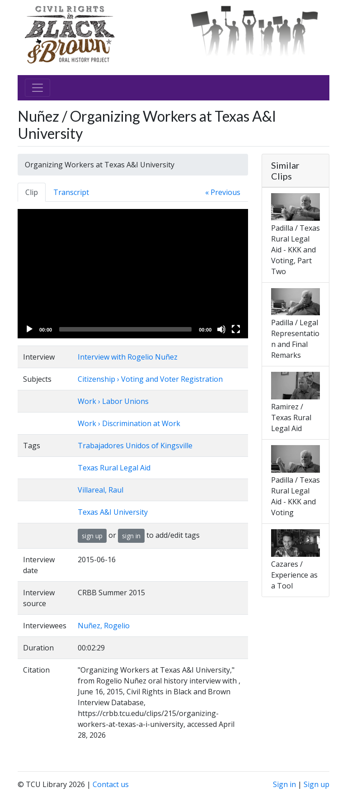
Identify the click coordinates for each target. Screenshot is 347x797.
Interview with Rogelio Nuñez (128, 357)
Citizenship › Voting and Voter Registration (150, 379)
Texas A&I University (113, 512)
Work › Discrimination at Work (129, 423)
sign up (92, 535)
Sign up (316, 784)
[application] (133, 273)
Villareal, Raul (100, 490)
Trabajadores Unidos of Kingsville (135, 446)
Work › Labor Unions (113, 401)
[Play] (29, 329)
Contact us (111, 784)
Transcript (71, 192)
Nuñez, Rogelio (104, 626)
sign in (131, 535)
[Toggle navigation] (37, 88)
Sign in (284, 784)
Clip (31, 192)
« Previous (222, 192)
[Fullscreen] (235, 329)
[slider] (125, 329)
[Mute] (221, 329)
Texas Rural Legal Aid (114, 468)
